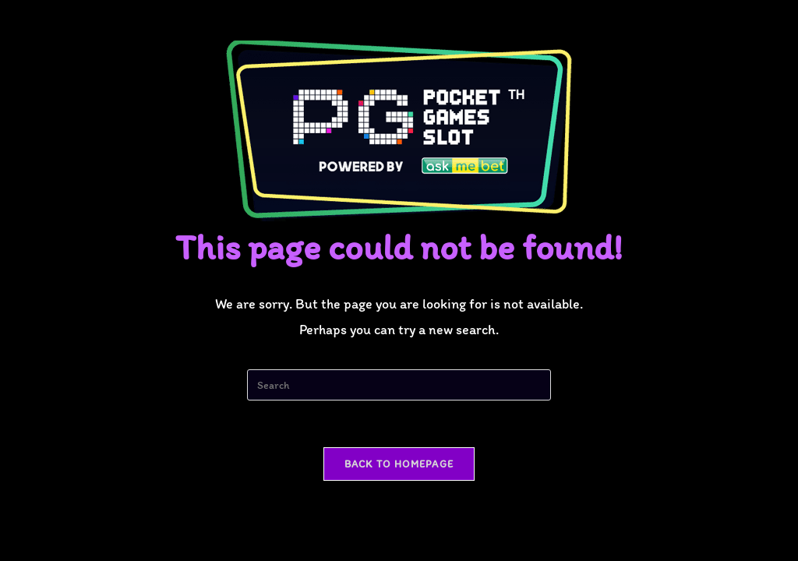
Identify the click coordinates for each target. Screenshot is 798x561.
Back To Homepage (399, 464)
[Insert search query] (399, 384)
